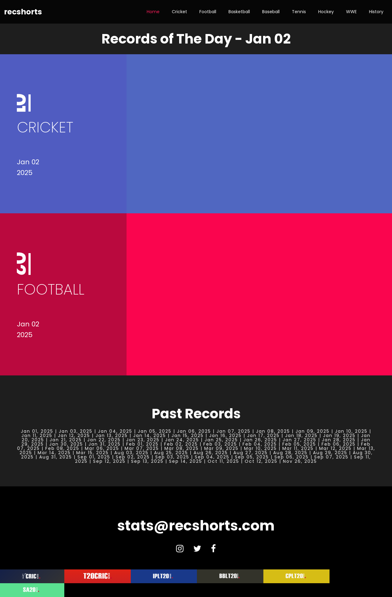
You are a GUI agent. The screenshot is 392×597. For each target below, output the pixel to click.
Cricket (179, 12)
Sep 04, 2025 (212, 457)
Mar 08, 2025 (181, 448)
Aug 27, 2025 (250, 453)
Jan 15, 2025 (188, 435)
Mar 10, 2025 (260, 448)
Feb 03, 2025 (220, 444)
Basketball (239, 12)
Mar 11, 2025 (298, 448)
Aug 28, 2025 (290, 453)
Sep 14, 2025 (185, 461)
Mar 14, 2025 (54, 453)
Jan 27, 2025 (299, 440)
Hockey (326, 12)
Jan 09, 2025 (313, 431)
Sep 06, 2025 (291, 457)
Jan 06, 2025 (194, 431)
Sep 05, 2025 (252, 457)
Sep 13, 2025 (147, 461)
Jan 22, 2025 (104, 440)
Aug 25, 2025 (171, 453)
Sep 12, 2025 (109, 461)
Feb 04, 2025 (260, 444)
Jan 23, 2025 (143, 440)
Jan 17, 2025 (263, 435)
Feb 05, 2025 (299, 444)
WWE (351, 12)
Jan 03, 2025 (75, 431)
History (376, 12)
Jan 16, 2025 (225, 435)
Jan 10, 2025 (351, 431)
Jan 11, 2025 (36, 435)
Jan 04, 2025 (115, 431)
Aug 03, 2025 (131, 453)
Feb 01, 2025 (142, 444)
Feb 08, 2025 (62, 448)
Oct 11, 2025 (223, 461)
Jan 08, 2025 (273, 431)
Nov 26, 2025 (300, 461)
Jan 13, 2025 (112, 435)
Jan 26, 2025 (260, 440)
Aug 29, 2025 (330, 453)
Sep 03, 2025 (172, 457)
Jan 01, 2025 (37, 431)
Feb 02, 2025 (181, 444)
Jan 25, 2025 (221, 440)
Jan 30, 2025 (66, 444)
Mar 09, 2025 (221, 448)
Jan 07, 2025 (234, 431)
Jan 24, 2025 (182, 440)
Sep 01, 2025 (93, 457)
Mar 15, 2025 (92, 453)
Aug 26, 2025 (211, 453)
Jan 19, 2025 (339, 435)
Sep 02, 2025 (133, 457)
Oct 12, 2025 (261, 461)
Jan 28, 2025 (339, 440)
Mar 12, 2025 (335, 448)
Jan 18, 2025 (301, 435)
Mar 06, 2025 (102, 448)
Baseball (271, 12)
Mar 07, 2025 (142, 448)
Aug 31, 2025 (55, 457)
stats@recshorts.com (196, 525)
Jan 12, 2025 (74, 435)
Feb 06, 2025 (339, 444)
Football (207, 12)
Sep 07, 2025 (331, 457)
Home (153, 12)
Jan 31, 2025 (105, 444)
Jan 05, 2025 (155, 431)
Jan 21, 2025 (66, 440)
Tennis (299, 12)
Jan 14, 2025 (149, 435)
